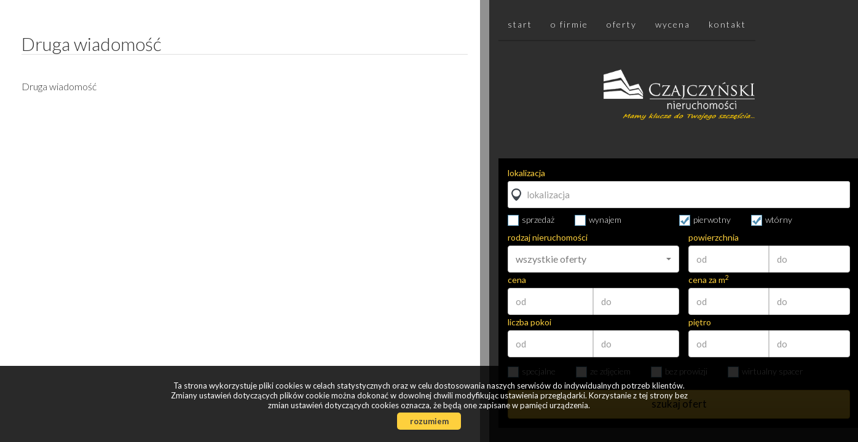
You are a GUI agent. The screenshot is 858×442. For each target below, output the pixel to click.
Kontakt (727, 24)
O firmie (569, 24)
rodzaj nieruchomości (548, 237)
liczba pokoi (529, 322)
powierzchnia (713, 237)
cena (517, 280)
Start (520, 24)
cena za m (708, 280)
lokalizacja (526, 173)
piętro (699, 322)
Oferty (622, 24)
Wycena (672, 24)
